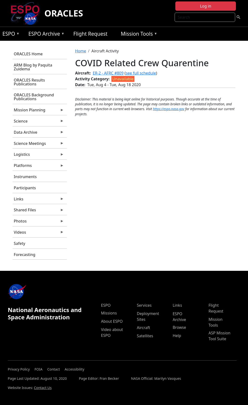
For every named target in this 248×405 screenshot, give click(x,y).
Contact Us (43, 387)
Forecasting (24, 254)
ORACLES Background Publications (34, 96)
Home (80, 51)
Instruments (25, 176)
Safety (19, 243)
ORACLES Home (28, 54)
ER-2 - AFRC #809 (108, 73)
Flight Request (90, 33)
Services (144, 305)
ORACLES (63, 13)
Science (38, 122)
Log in (205, 6)
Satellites (145, 336)
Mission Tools (137, 34)
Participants (25, 187)
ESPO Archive (45, 34)
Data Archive (38, 133)
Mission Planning (38, 111)
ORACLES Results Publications (29, 82)
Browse (179, 327)
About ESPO (112, 321)
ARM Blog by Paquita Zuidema (33, 67)
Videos (38, 233)
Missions (109, 313)
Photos (38, 222)
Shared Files (38, 211)
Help (177, 335)
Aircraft (143, 327)
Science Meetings (38, 145)
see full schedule (141, 73)
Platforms (38, 167)
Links (38, 200)
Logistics (38, 155)
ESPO (10, 34)
